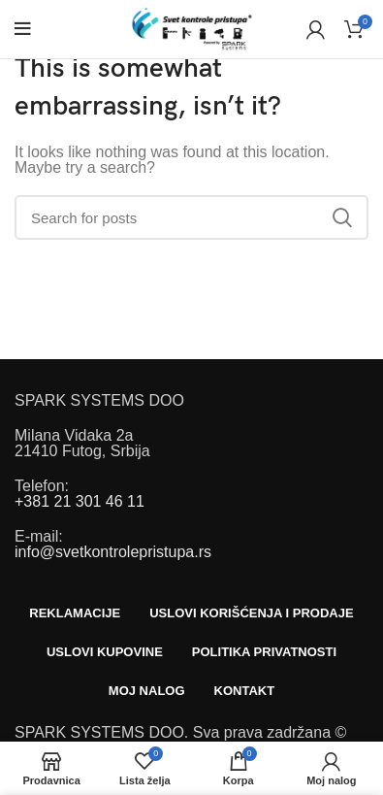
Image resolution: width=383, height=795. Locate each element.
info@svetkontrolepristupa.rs (113, 552)
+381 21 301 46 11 (79, 501)
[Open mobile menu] (23, 29)
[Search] (191, 217)
